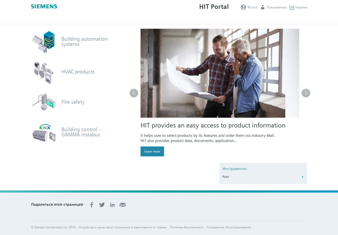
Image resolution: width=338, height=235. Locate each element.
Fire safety (73, 101)
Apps (225, 176)
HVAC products (78, 71)
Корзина (301, 7)
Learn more (152, 151)
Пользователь (277, 7)
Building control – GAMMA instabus (81, 132)
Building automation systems (84, 41)
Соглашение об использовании (229, 227)
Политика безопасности (186, 227)
